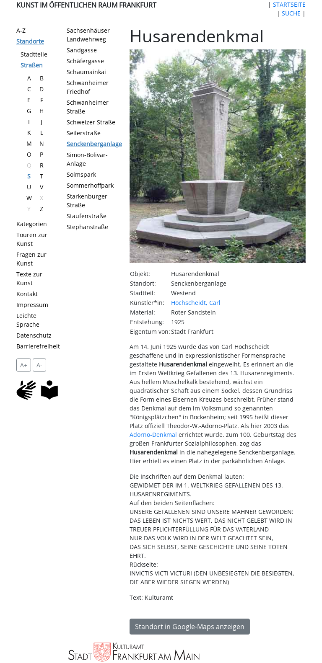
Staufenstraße (86, 216)
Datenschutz (34, 335)
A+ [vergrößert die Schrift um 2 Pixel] (23, 365)
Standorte (30, 41)
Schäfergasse (85, 61)
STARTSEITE (289, 4)
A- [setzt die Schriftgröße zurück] (39, 365)
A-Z (21, 30)
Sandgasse (82, 50)
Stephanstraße (87, 227)
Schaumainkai (86, 72)
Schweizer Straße (91, 122)
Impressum (32, 305)
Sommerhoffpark (90, 185)
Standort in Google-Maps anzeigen (189, 626)
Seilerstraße (84, 133)
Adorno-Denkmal (153, 435)
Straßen (32, 65)
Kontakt (27, 294)
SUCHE (291, 13)
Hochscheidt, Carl (196, 303)
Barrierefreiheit (38, 346)
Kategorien (31, 224)
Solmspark (81, 174)
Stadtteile (34, 54)
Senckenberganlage (94, 144)
